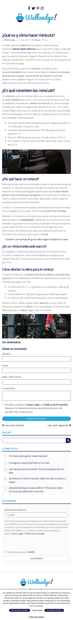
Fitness (37, 39)
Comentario (8, 388)
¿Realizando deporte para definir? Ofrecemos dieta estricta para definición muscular (36, 489)
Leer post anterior (13, 425)
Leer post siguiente (59, 425)
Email (5, 365)
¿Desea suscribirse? (15, 510)
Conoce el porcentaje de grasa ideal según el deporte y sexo (36, 239)
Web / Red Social (11, 377)
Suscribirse (36, 558)
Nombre (6, 354)
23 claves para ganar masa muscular (28, 456)
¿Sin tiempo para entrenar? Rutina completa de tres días (36, 471)
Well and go (10, 39)
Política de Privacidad (56, 404)
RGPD (31, 552)
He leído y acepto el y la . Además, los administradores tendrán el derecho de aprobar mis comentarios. (36, 408)
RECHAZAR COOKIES (19, 610)
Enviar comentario (36, 418)
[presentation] (25, 542)
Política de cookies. (36, 617)
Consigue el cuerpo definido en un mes (29, 463)
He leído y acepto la (19, 552)
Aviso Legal (33, 404)
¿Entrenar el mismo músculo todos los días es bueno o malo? (37, 480)
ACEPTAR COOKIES (54, 610)
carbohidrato (27, 220)
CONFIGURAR (37, 610)
